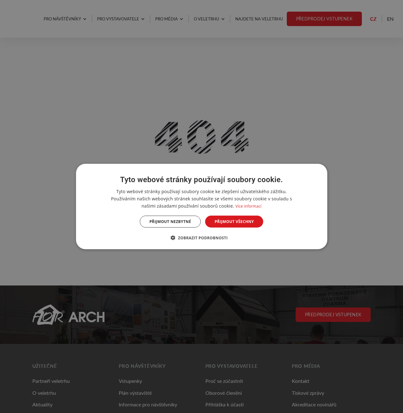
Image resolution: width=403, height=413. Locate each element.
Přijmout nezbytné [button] (170, 221)
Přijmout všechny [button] (234, 221)
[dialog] (201, 206)
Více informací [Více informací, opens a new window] (248, 206)
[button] (201, 238)
